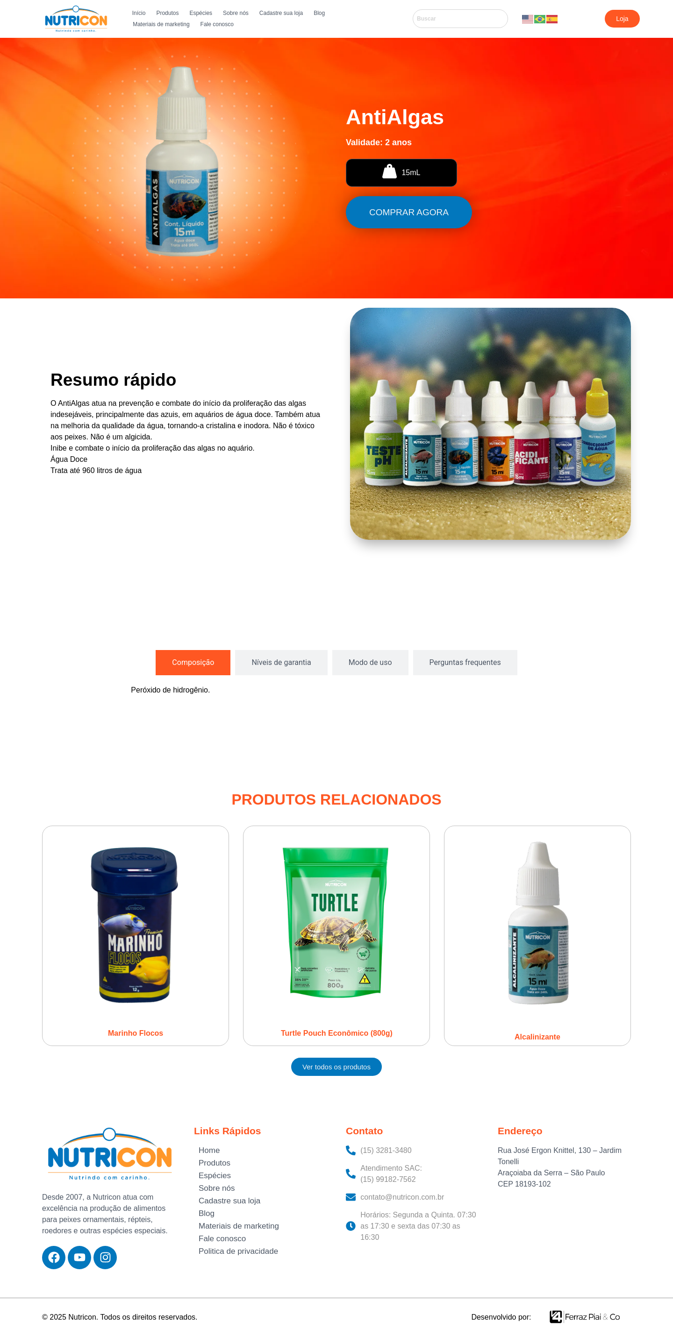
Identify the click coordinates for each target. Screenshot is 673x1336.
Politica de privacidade (238, 1251)
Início (139, 13)
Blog (319, 13)
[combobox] (460, 18)
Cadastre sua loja (281, 13)
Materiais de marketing (161, 24)
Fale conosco (217, 24)
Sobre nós (236, 13)
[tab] (193, 662)
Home (209, 1150)
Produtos (167, 13)
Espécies (200, 13)
